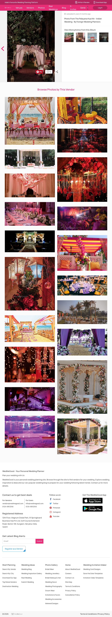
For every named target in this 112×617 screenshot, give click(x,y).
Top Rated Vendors (9, 582)
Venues (19, 7)
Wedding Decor (51, 582)
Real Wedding (26, 578)
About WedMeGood (72, 569)
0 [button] (49, 71)
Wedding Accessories (53, 599)
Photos (41, 7)
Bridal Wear (49, 569)
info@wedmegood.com (34, 503)
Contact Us (69, 578)
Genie (82, 7)
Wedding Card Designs (91, 569)
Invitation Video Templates (93, 578)
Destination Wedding (10, 586)
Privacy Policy (70, 590)
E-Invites (73, 8)
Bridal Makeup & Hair (53, 578)
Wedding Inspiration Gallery (31, 573)
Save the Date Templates (93, 573)
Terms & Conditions (72, 586)
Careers (68, 573)
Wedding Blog (26, 569)
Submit (39, 541)
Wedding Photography (53, 586)
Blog (64, 7)
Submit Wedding (27, 582)
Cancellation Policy (72, 595)
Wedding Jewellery (52, 573)
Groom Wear (50, 590)
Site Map (68, 582)
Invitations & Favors (52, 595)
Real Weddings (53, 8)
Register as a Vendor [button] (14, 548)
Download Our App (9, 578)
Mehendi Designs (51, 603)
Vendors (30, 7)
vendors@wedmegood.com (12, 503)
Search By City (8, 573)
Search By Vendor (9, 569)
